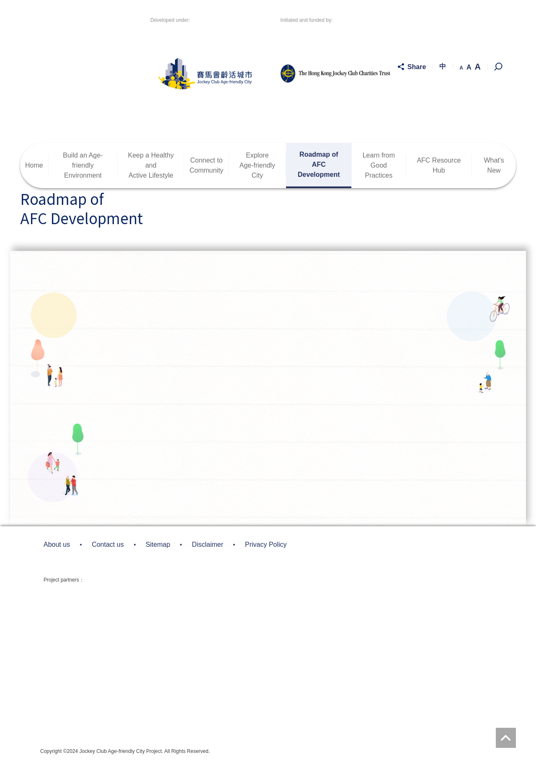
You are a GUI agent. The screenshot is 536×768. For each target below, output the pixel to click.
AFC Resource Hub (439, 165)
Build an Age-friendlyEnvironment (83, 165)
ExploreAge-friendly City (257, 165)
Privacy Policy (266, 544)
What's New (494, 165)
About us (57, 544)
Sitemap (158, 544)
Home (34, 165)
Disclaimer (207, 544)
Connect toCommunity (206, 165)
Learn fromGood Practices (379, 165)
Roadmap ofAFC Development (319, 164)
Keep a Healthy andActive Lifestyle (151, 165)
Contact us (108, 544)
